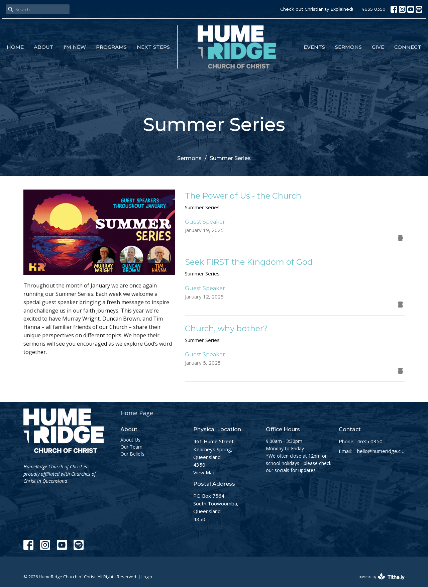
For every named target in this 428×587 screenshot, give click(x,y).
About (44, 47)
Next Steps (153, 47)
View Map (204, 472)
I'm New (75, 47)
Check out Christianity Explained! (316, 9)
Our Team (131, 447)
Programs (111, 47)
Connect (407, 47)
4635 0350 (373, 9)
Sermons (348, 47)
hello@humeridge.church (381, 451)
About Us (130, 440)
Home (15, 47)
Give (378, 47)
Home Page (136, 413)
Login (146, 577)
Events (314, 47)
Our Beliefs (132, 454)
